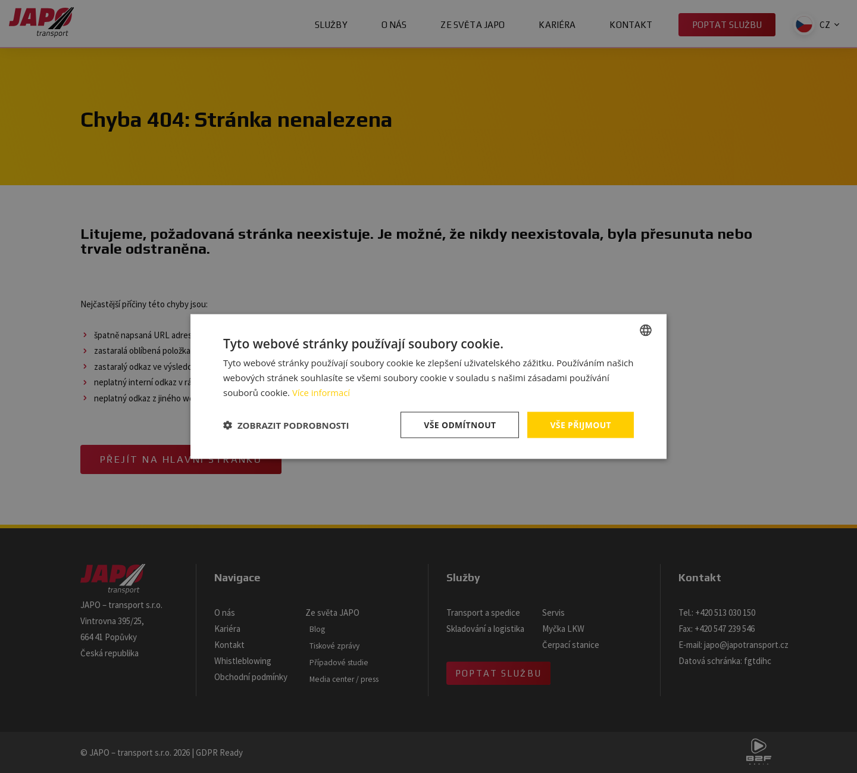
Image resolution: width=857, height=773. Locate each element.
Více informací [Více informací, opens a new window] (321, 392)
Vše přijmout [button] (580, 424)
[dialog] (428, 386)
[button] (286, 424)
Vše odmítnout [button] (459, 424)
